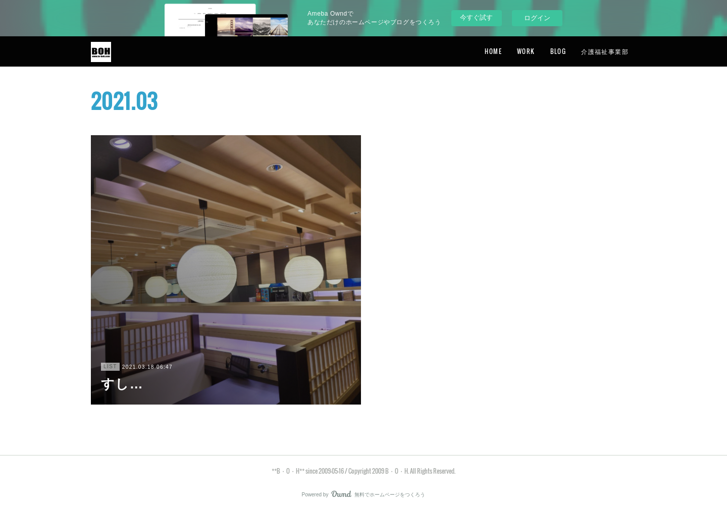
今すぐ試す (476, 17)
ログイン (537, 18)
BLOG (558, 51)
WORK (526, 51)
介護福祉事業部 (605, 51)
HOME (493, 51)
